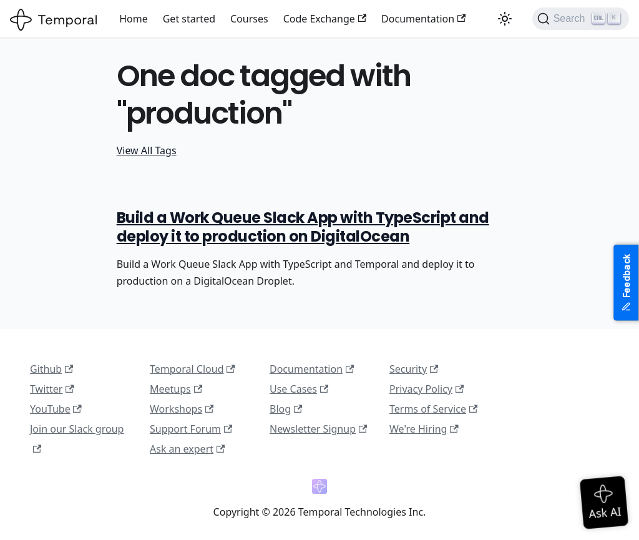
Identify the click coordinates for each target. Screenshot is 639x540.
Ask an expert (187, 449)
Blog (286, 409)
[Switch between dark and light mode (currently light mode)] (505, 19)
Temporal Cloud (192, 369)
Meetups (176, 389)
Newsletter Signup (318, 429)
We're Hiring (424, 429)
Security (413, 369)
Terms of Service (433, 409)
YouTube (56, 409)
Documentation (423, 19)
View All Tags (147, 150)
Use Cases (299, 389)
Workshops (181, 409)
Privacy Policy (426, 389)
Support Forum (191, 429)
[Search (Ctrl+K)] (580, 18)
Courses (249, 19)
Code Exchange (324, 19)
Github (51, 369)
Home (133, 19)
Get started (189, 19)
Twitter (52, 389)
